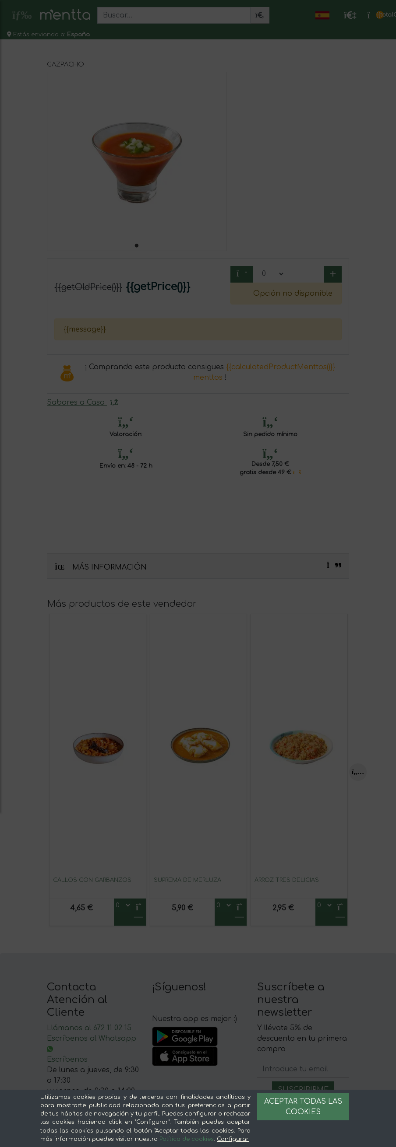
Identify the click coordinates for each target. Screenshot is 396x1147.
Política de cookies (186, 1139)
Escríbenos (67, 1059)
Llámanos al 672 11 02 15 (89, 1028)
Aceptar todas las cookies (303, 1107)
